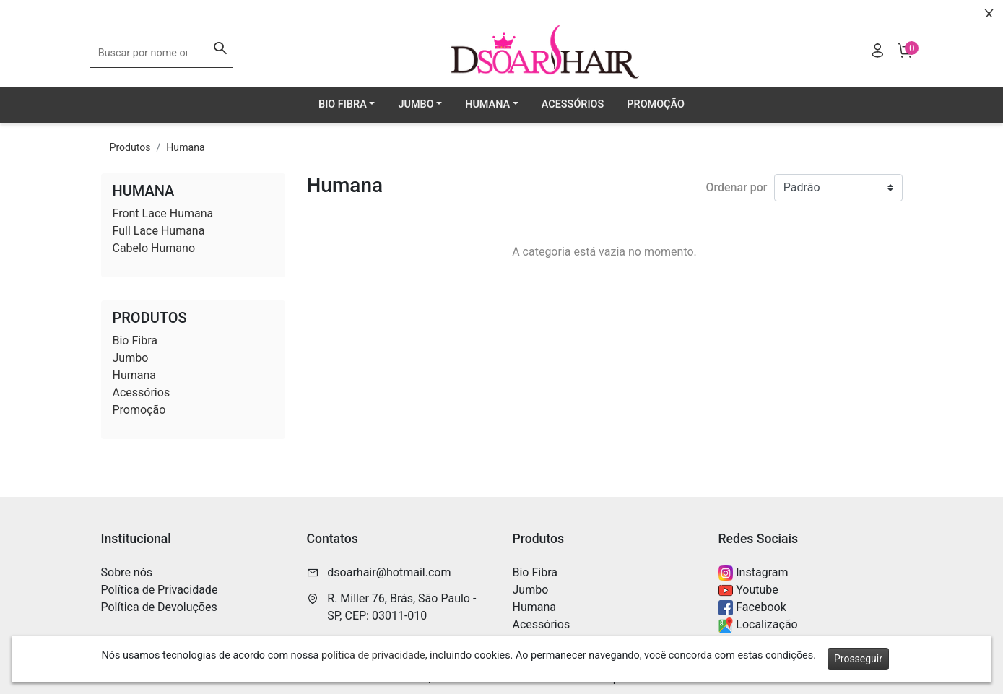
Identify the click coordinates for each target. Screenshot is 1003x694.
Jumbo (131, 358)
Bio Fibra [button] (342, 104)
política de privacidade (373, 655)
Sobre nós (127, 572)
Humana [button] (487, 104)
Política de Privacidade (159, 590)
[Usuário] (877, 52)
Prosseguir (858, 658)
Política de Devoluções (159, 607)
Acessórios (573, 104)
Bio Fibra (135, 340)
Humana (185, 147)
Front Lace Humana (163, 213)
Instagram (753, 573)
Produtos (130, 147)
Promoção (656, 104)
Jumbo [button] (415, 104)
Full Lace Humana (159, 231)
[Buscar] (220, 50)
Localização (758, 625)
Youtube (748, 590)
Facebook (752, 607)
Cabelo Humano (154, 248)
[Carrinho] (905, 52)
